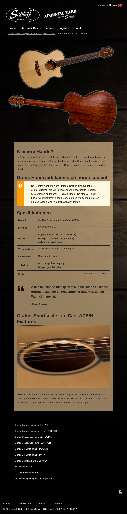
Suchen (107, 5)
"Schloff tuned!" (68, 193)
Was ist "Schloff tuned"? (26, 472)
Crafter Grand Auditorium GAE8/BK (32, 425)
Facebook (120, 492)
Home (12, 28)
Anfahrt (42, 503)
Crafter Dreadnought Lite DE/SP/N (31, 449)
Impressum (25, 503)
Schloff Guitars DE (16, 33)
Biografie (63, 28)
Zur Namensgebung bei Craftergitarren (33, 478)
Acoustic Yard (49, 33)
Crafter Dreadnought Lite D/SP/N (30, 455)
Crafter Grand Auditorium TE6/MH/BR (33, 443)
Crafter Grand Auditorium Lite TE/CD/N (33, 437)
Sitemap (59, 503)
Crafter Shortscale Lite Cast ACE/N (31, 461)
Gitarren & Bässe (30, 28)
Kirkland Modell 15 (24, 466)
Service (49, 28)
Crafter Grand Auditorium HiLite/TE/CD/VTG (36, 431)
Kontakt (78, 28)
